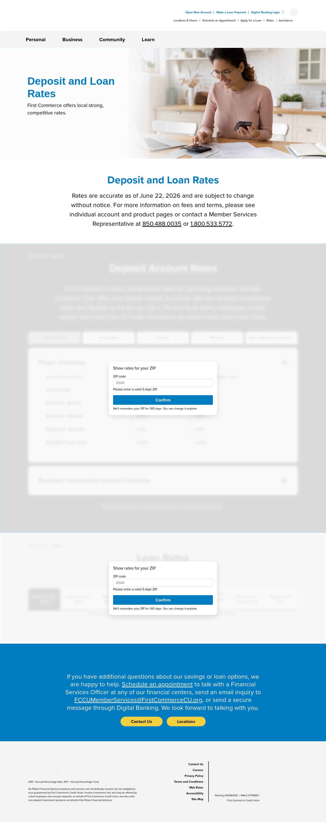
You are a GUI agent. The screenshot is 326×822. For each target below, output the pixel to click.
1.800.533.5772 (211, 223)
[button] (49, 39)
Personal (36, 39)
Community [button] (112, 39)
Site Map (197, 799)
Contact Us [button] (141, 721)
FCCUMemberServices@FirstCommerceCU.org (138, 699)
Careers (198, 770)
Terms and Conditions (188, 782)
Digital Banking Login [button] (265, 12)
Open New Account (198, 12)
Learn (148, 39)
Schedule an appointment (157, 684)
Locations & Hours (185, 20)
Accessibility (194, 793)
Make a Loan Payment (231, 12)
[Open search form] (294, 12)
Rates (270, 20)
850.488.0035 (162, 223)
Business (72, 39)
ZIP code (119, 376)
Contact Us (195, 764)
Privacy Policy (194, 776)
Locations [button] (186, 721)
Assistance (286, 20)
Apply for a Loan (251, 20)
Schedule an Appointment (219, 20)
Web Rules (196, 787)
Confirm (163, 400)
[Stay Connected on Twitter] (59, 771)
